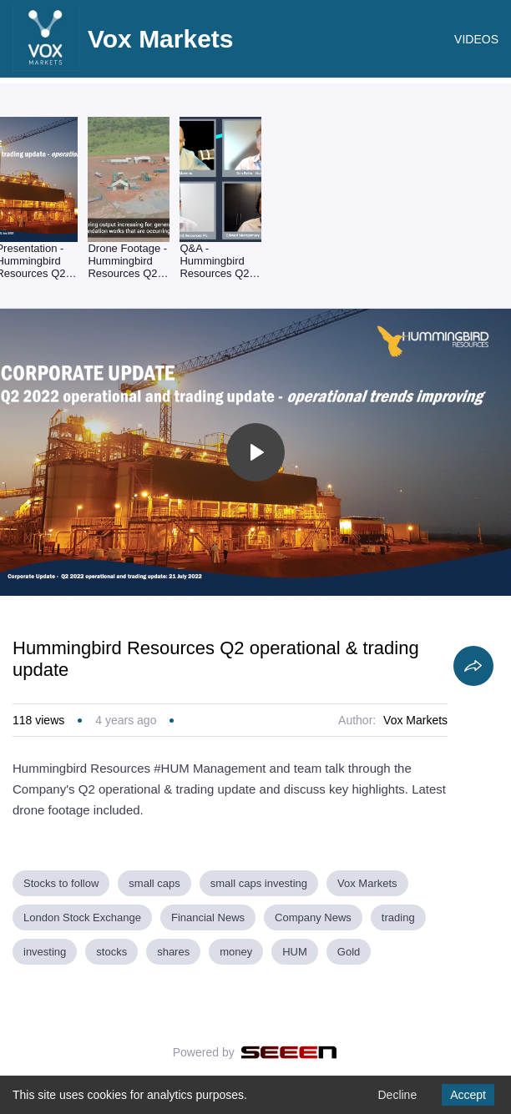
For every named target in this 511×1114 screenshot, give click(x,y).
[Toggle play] (255, 452)
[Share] (473, 666)
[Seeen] (289, 1052)
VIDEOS (476, 39)
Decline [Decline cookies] (397, 1094)
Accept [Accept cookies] (468, 1094)
